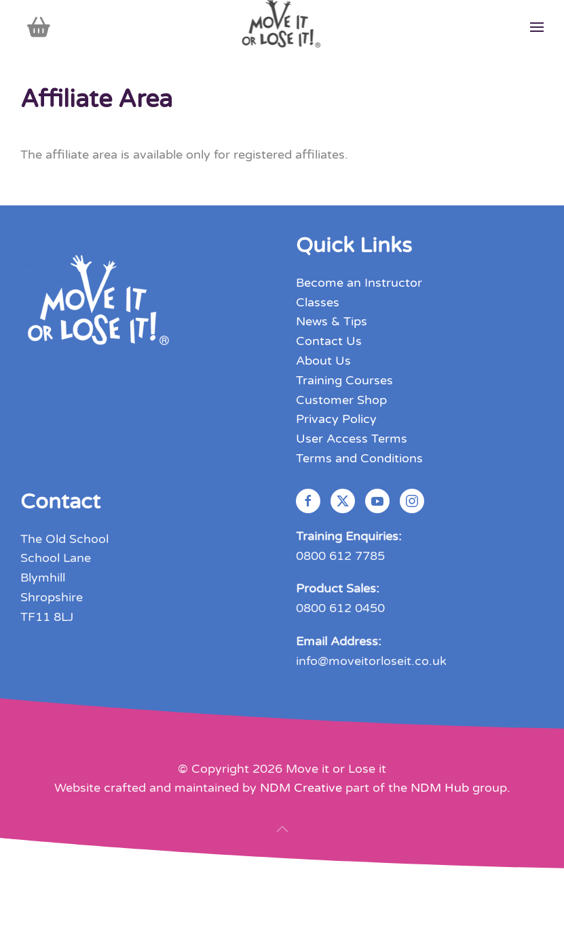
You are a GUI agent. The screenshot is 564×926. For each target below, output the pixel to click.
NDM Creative (301, 787)
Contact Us (329, 341)
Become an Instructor (359, 282)
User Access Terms (351, 438)
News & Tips (331, 321)
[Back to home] (282, 27)
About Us (323, 360)
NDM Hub (440, 787)
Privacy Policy (336, 418)
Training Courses (344, 380)
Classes (317, 302)
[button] (537, 27)
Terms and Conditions (359, 458)
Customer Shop (341, 399)
